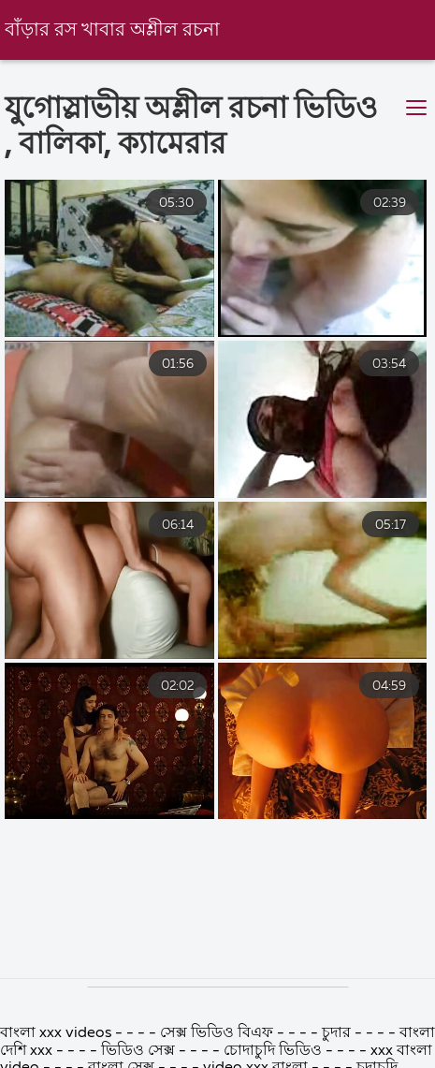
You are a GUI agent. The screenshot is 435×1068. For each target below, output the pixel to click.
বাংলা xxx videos (57, 1033)
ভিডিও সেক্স (140, 1051)
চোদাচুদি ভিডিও (275, 1051)
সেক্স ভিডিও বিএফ (216, 1033)
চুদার (336, 1033)
